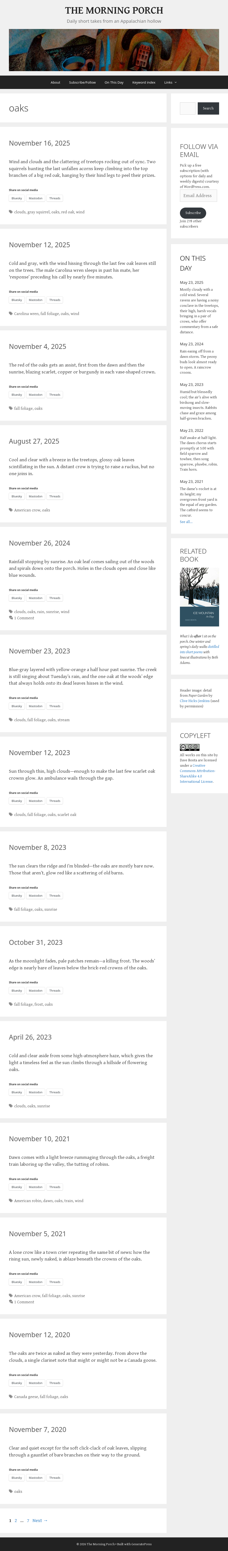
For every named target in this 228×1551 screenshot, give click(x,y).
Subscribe (193, 213)
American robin (27, 1201)
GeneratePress (141, 1544)
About (55, 82)
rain (40, 612)
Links (173, 82)
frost (39, 1004)
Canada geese (26, 1396)
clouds (20, 212)
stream (63, 720)
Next (40, 1520)
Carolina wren (26, 313)
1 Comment (24, 618)
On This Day (114, 82)
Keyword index (143, 82)
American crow (27, 510)
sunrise (52, 612)
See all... (186, 522)
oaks (55, 212)
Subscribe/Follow (82, 82)
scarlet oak (66, 814)
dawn (48, 1201)
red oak (67, 212)
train (68, 1201)
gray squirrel (38, 212)
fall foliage (50, 313)
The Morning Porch (114, 10)
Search (208, 108)
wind (80, 212)
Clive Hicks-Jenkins (195, 701)
